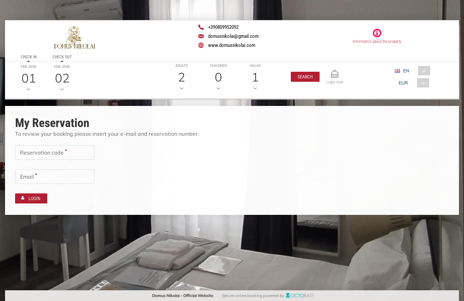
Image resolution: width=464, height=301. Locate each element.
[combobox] (415, 70)
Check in (29, 57)
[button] (305, 77)
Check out (62, 57)
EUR (403, 83)
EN (406, 71)
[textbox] (54, 152)
